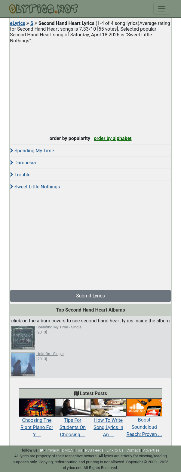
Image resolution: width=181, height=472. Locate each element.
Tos (79, 450)
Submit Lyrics (90, 296)
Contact (133, 450)
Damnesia (23, 163)
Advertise (151, 450)
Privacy (52, 450)
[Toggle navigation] (161, 9)
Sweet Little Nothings (35, 187)
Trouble (20, 175)
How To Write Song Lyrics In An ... (108, 420)
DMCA (67, 450)
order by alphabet (113, 138)
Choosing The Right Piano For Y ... (37, 420)
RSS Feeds (94, 450)
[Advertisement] (90, 88)
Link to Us (115, 450)
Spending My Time (32, 151)
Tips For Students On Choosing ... (73, 420)
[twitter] (41, 450)
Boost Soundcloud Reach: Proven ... (144, 420)
